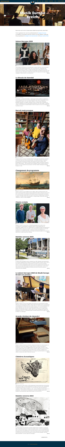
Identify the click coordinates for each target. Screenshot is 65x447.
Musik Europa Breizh (5, 2)
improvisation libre (44, 35)
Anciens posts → (44, 437)
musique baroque (42, 33)
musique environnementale (31, 35)
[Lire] (48, 73)
